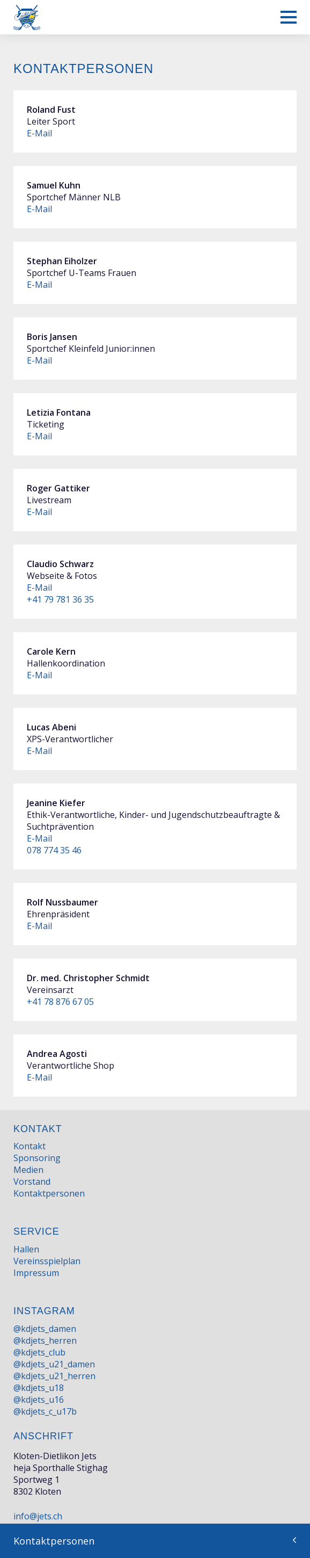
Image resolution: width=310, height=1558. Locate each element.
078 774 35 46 (54, 850)
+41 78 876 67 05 (60, 1002)
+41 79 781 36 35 (60, 599)
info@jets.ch (37, 1516)
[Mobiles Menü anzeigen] (289, 17)
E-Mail (39, 133)
